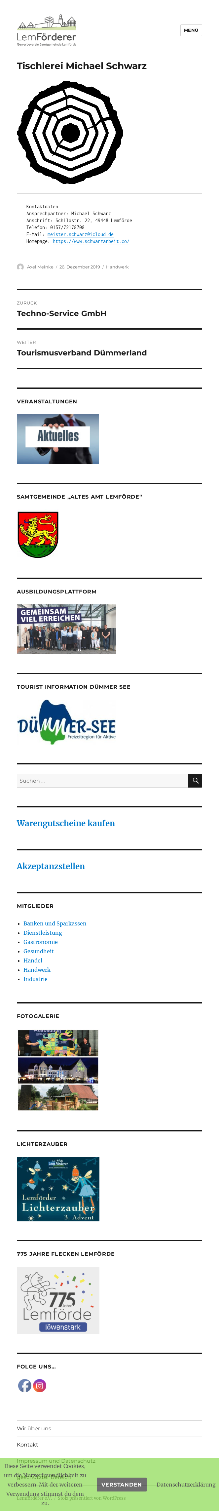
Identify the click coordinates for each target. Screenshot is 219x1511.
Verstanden (121, 1485)
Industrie (35, 979)
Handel (32, 960)
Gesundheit (38, 951)
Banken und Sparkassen (55, 923)
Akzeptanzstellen (51, 866)
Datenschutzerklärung (186, 1484)
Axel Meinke (40, 266)
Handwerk (117, 266)
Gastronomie (40, 942)
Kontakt (27, 1445)
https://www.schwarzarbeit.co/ (91, 241)
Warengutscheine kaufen (66, 823)
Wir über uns (34, 1428)
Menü (191, 30)
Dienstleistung (42, 932)
